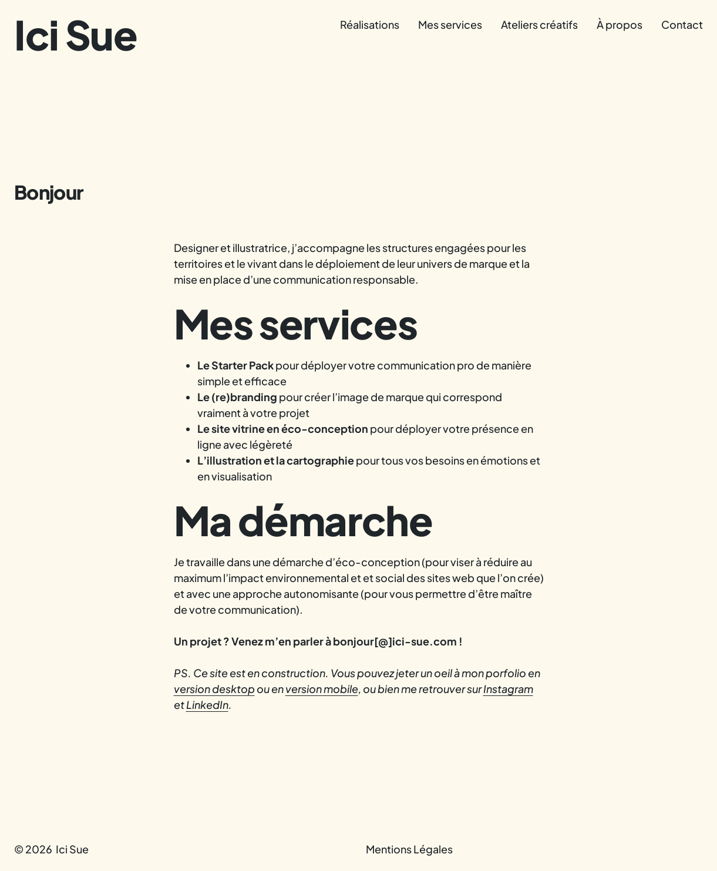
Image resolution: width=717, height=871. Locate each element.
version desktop (214, 688)
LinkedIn (207, 704)
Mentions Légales (409, 849)
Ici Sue (75, 34)
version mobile (321, 688)
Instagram (508, 688)
